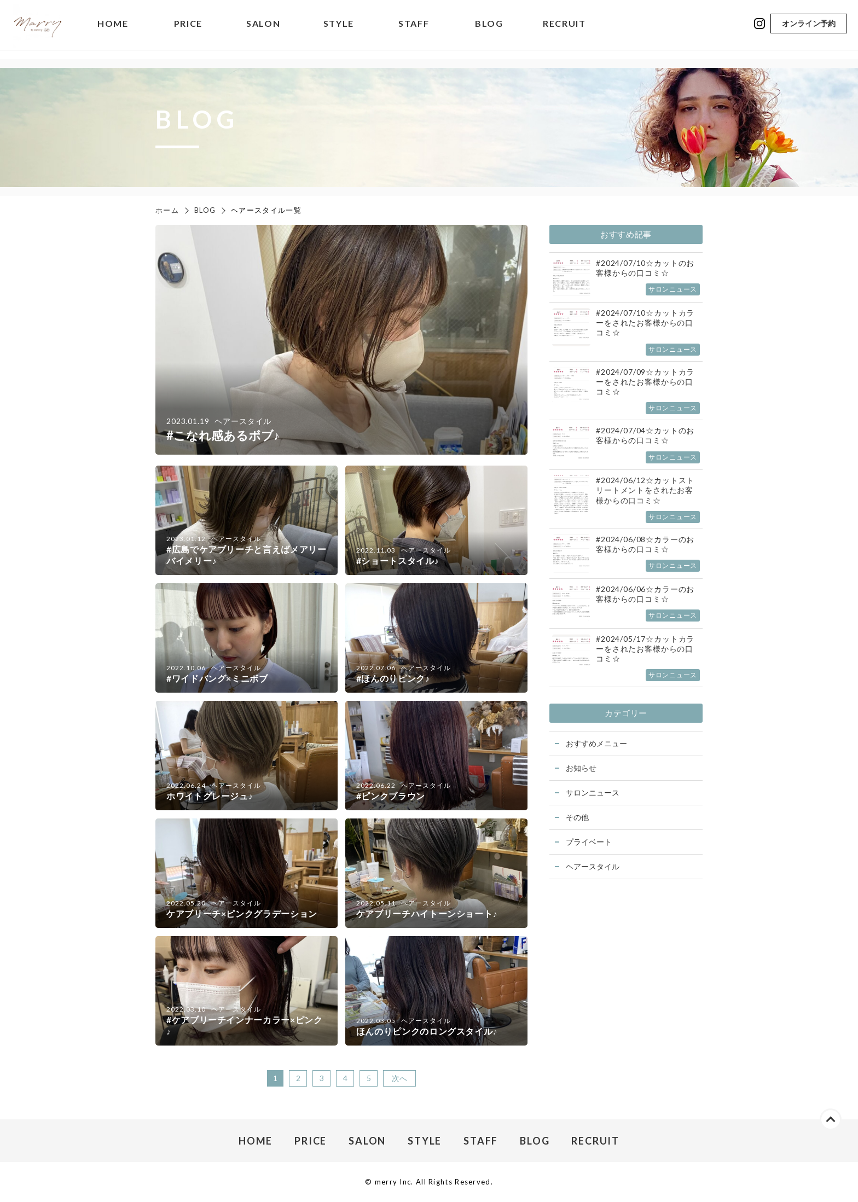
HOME (112, 29)
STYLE (338, 29)
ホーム (167, 210)
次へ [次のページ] (399, 1078)
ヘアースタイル (592, 866)
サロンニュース (592, 792)
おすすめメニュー (596, 743)
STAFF (413, 29)
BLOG (489, 29)
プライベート (589, 841)
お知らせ (581, 768)
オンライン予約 (809, 29)
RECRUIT (564, 29)
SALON (263, 29)
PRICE (188, 29)
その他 (577, 817)
